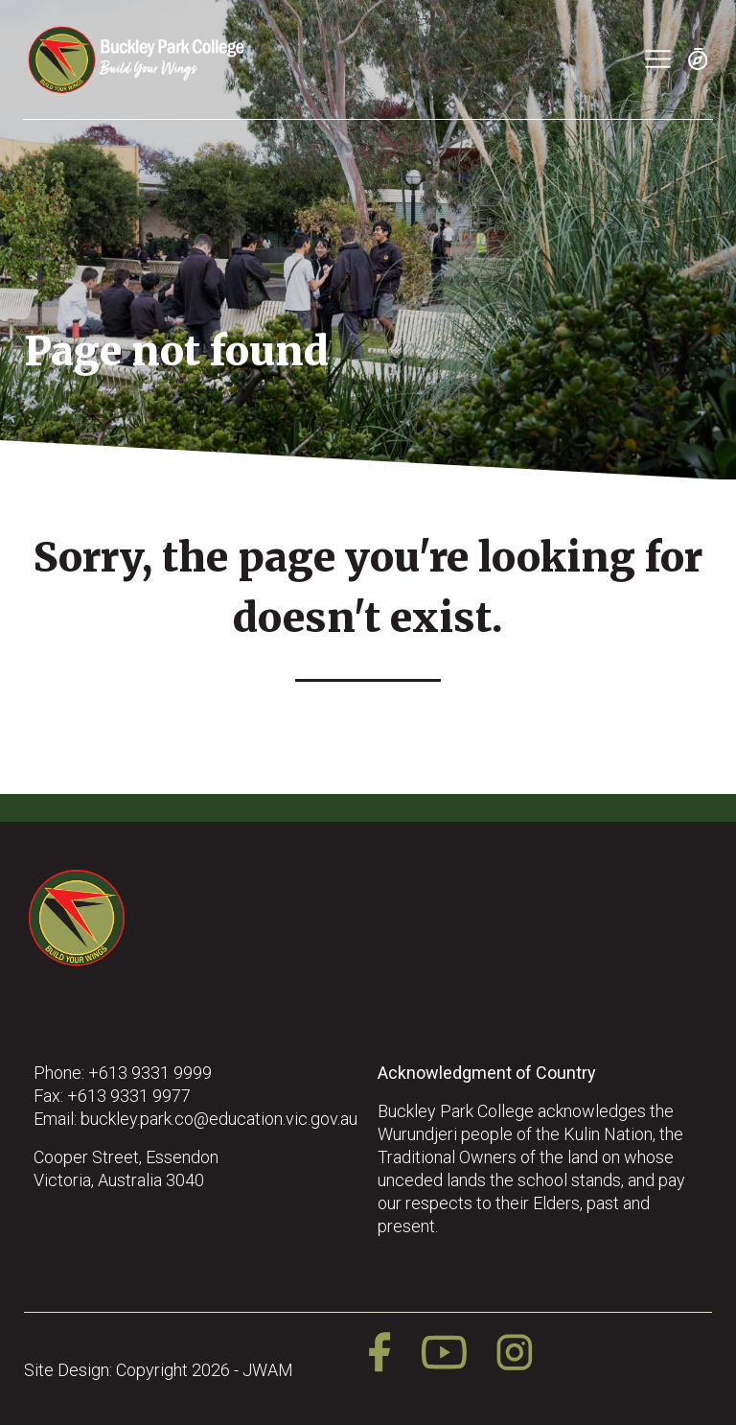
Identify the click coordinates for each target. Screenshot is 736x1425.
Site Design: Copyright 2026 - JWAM (158, 1370)
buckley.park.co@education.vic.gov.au (218, 1119)
